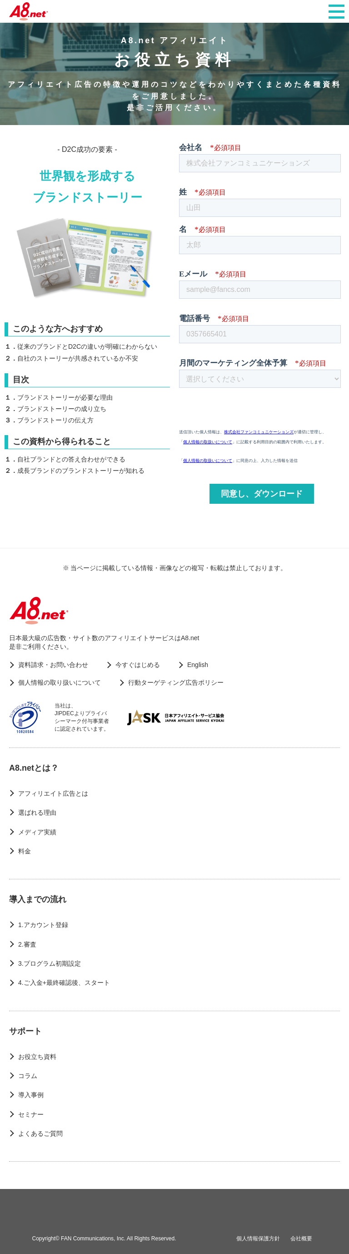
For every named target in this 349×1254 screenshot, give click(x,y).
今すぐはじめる (137, 664)
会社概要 (301, 1238)
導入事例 (31, 1095)
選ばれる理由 (37, 812)
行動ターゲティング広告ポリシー (176, 682)
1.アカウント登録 (43, 924)
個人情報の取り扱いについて (59, 682)
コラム (27, 1075)
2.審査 (27, 944)
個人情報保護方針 (258, 1238)
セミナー (31, 1114)
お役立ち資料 (37, 1056)
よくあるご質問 (40, 1133)
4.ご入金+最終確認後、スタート (64, 982)
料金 (24, 851)
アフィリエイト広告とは (53, 793)
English (197, 664)
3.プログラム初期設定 (49, 963)
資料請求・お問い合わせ (53, 664)
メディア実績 (37, 832)
